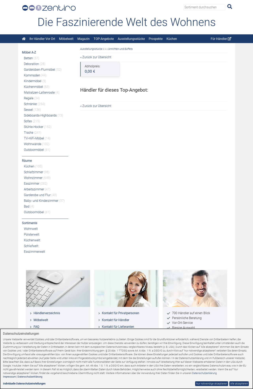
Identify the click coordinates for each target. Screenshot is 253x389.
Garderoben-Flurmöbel (39, 69)
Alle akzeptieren (239, 383)
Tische (28, 132)
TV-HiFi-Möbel (34, 138)
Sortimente (29, 223)
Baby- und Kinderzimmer (41, 201)
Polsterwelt (31, 234)
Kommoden (32, 75)
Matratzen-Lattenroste (39, 92)
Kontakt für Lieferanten (118, 327)
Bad (26, 206)
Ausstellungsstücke (131, 39)
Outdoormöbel (34, 150)
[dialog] (126, 359)
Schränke (30, 104)
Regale (28, 98)
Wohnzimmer (33, 178)
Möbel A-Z (29, 52)
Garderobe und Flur (37, 195)
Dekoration (31, 64)
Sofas (28, 121)
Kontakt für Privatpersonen (120, 313)
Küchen (171, 39)
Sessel (28, 110)
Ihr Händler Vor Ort (42, 39)
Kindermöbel (32, 81)
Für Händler (221, 39)
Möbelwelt (66, 39)
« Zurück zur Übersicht (95, 57)
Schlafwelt (31, 246)
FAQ (36, 327)
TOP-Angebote (104, 39)
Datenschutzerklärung (204, 373)
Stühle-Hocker (33, 127)
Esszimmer (31, 183)
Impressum (9, 376)
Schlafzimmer (33, 172)
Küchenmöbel (33, 87)
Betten (28, 58)
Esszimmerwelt (34, 252)
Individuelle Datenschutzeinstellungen (24, 383)
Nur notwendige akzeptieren (211, 383)
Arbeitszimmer (34, 189)
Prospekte (156, 39)
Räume (27, 161)
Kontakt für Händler (115, 320)
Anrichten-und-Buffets (120, 48)
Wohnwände (32, 144)
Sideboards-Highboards (40, 115)
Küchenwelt (32, 240)
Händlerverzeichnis (47, 313)
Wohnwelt (31, 229)
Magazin (83, 39)
